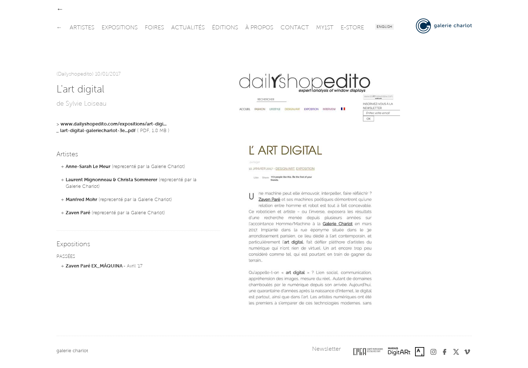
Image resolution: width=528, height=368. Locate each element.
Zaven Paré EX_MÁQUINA (95, 266)
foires (154, 28)
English (384, 27)
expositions (120, 28)
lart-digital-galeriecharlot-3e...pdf (98, 130)
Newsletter (326, 349)
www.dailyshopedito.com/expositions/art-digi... (113, 124)
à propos (259, 28)
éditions (225, 28)
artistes (82, 28)
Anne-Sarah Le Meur (88, 166)
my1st (324, 28)
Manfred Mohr (81, 199)
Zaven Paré (78, 213)
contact (294, 28)
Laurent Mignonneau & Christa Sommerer (111, 180)
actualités (188, 28)
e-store (352, 28)
